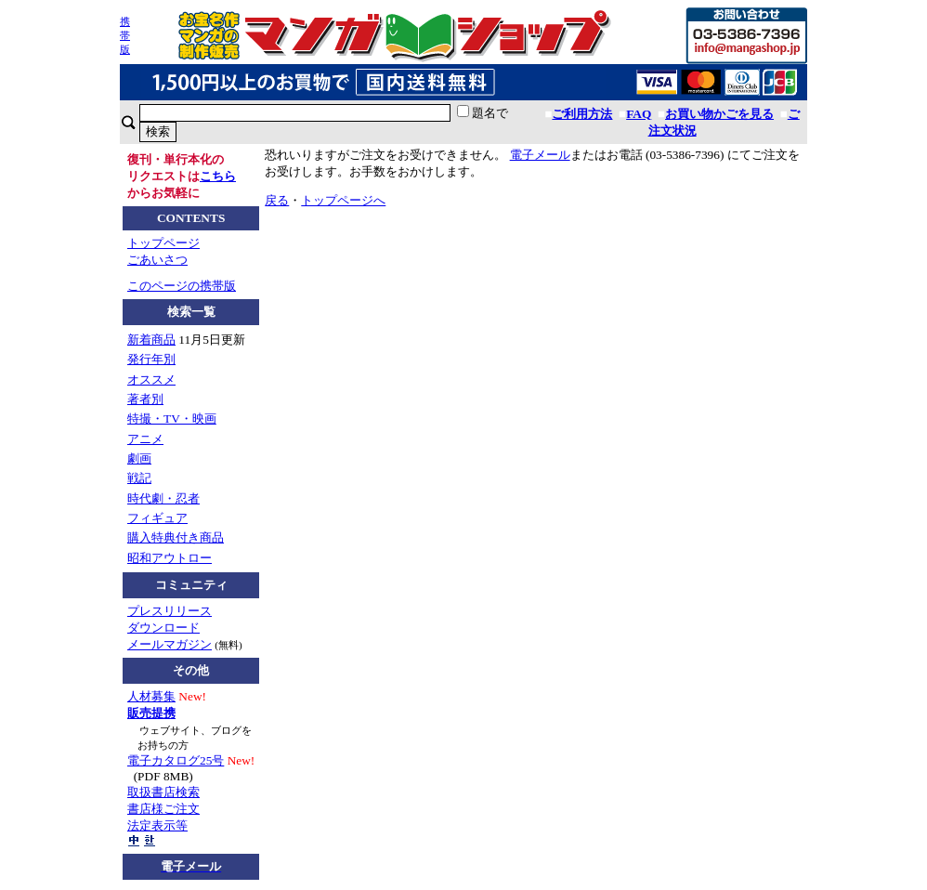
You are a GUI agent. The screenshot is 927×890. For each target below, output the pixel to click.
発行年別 (151, 359)
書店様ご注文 (163, 809)
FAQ (638, 114)
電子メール (540, 155)
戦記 (139, 478)
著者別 (145, 399)
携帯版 (125, 35)
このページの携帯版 (181, 286)
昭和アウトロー (169, 558)
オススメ (151, 379)
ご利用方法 (582, 114)
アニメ (145, 439)
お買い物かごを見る (719, 114)
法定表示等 (157, 825)
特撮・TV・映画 (171, 418)
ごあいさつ (157, 260)
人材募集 (151, 696)
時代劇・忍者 (163, 498)
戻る (277, 200)
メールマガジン (169, 644)
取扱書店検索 (163, 792)
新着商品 (151, 340)
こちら (218, 176)
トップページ (163, 243)
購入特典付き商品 (175, 537)
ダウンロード (163, 628)
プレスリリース (169, 611)
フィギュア (157, 518)
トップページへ (343, 200)
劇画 (139, 458)
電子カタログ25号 (175, 760)
